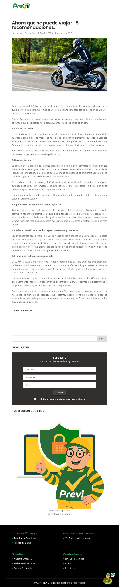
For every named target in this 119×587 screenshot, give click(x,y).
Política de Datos (22, 542)
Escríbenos (70, 568)
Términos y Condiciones (26, 538)
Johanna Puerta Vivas (26, 33)
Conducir (59, 33)
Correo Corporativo (23, 568)
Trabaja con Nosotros (25, 563)
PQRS (68, 563)
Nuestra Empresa (23, 558)
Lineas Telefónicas (74, 558)
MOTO (69, 33)
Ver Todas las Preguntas (77, 538)
